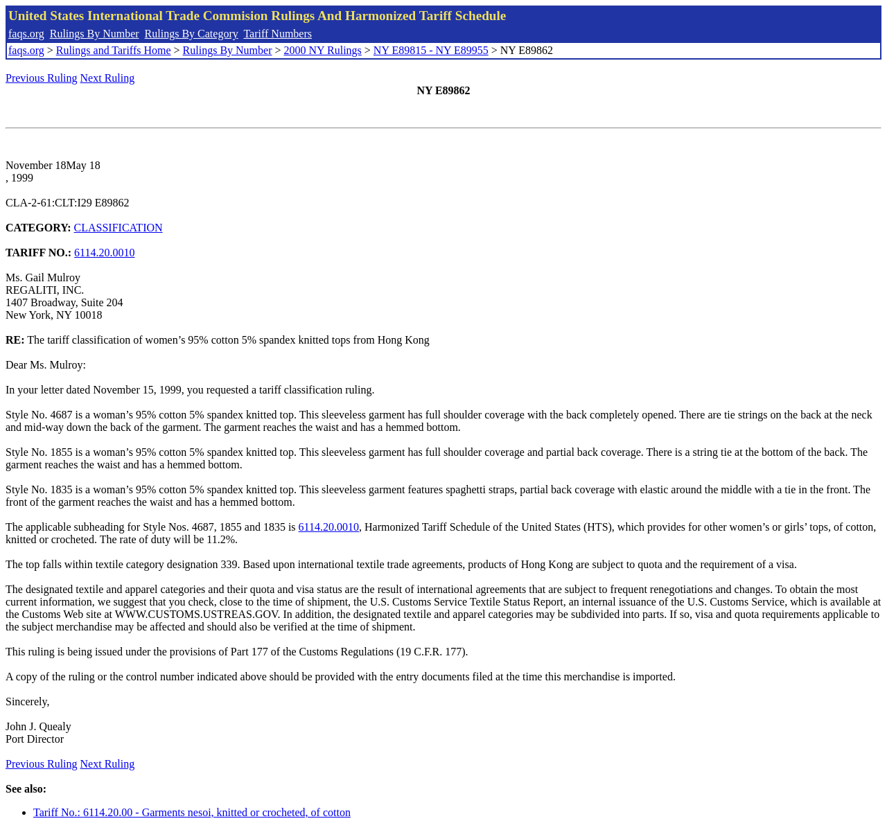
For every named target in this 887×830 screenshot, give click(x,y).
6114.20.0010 (104, 252)
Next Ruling (107, 78)
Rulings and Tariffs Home (113, 50)
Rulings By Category (191, 33)
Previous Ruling (42, 78)
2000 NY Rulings (323, 50)
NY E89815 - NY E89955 (431, 50)
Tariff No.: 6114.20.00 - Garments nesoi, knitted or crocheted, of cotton (192, 812)
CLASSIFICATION (118, 227)
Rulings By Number (94, 33)
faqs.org (26, 33)
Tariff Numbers (277, 33)
